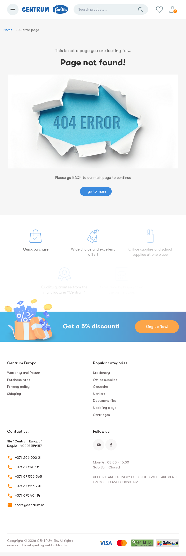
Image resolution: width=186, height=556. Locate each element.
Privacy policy (18, 386)
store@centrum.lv (29, 505)
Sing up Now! (156, 327)
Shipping (14, 394)
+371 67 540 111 (27, 467)
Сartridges (101, 415)
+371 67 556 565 (28, 476)
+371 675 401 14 (27, 495)
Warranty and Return (23, 373)
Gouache (100, 386)
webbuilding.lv (56, 545)
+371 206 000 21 (28, 457)
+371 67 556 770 (28, 486)
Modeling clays (104, 408)
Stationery (101, 373)
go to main (97, 191)
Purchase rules (18, 380)
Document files (104, 400)
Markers (99, 394)
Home (8, 30)
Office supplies (105, 380)
